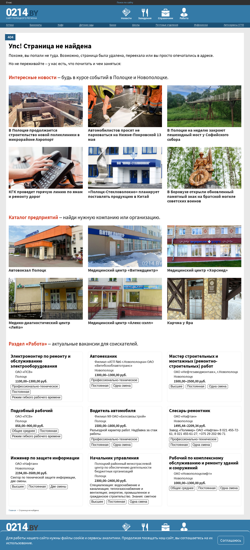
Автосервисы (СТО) (234, 24)
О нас (9, 2)
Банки (113, 24)
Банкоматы (36, 24)
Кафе (60, 24)
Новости (126, 14)
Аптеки (10, 24)
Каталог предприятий (33, 217)
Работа (184, 14)
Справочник (165, 14)
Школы (136, 24)
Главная (12, 510)
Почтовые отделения (167, 24)
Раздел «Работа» (28, 343)
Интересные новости (33, 77)
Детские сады (86, 24)
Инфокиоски (201, 24)
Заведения (144, 14)
